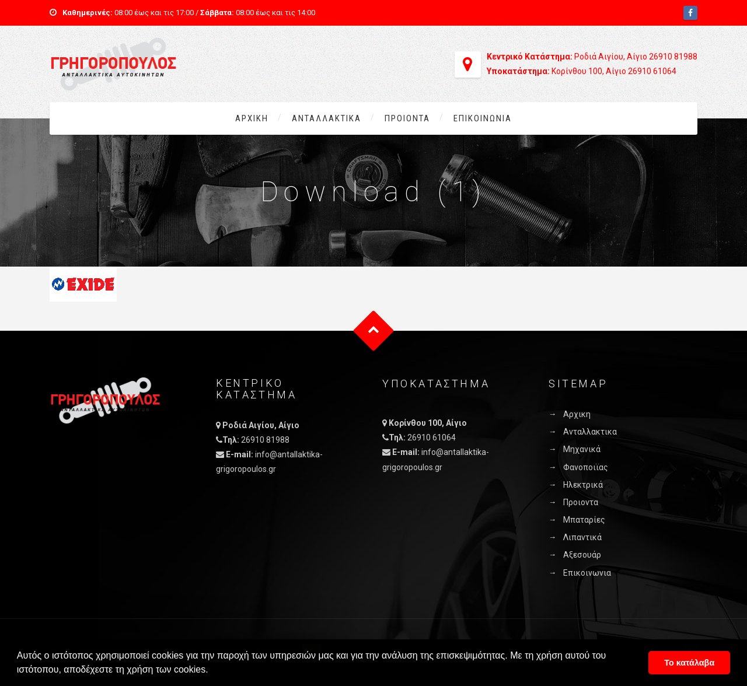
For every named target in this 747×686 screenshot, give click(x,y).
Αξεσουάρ (582, 554)
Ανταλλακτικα (326, 118)
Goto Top (374, 331)
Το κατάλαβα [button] (689, 662)
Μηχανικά (582, 449)
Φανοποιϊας (585, 467)
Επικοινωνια (482, 118)
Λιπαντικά (582, 537)
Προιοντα (407, 118)
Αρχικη (251, 118)
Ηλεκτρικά (583, 484)
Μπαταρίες (584, 519)
